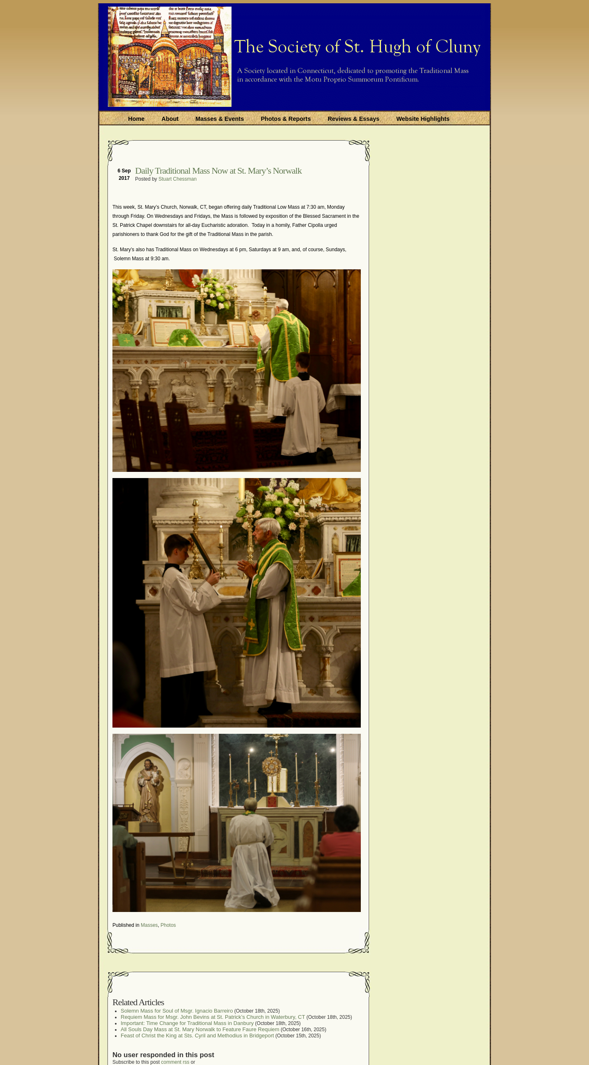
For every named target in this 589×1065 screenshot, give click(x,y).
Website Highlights (422, 118)
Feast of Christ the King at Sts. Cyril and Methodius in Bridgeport (197, 1035)
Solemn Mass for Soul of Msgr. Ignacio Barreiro (177, 1011)
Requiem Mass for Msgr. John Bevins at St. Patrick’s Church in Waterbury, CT (213, 1017)
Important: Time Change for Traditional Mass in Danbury (187, 1023)
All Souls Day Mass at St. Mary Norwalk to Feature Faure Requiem (200, 1029)
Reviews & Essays (354, 118)
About (170, 118)
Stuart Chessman (178, 179)
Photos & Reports (286, 118)
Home (136, 118)
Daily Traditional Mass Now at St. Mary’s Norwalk (218, 170)
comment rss (175, 1062)
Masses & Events (220, 118)
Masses (149, 925)
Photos (168, 925)
